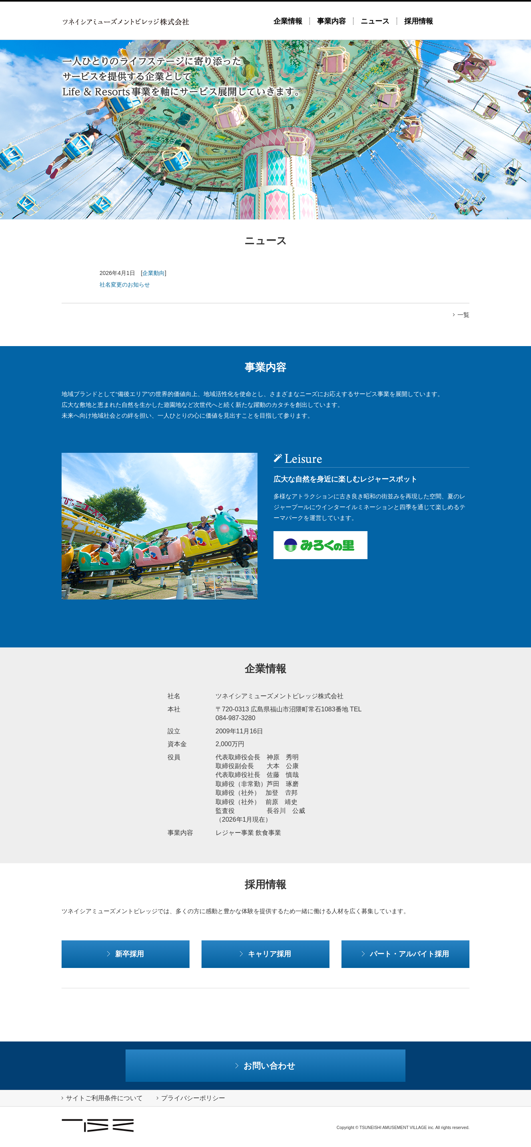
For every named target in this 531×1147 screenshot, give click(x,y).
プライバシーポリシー (191, 1098)
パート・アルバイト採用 (405, 954)
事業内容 (331, 21)
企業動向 (153, 273)
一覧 (461, 314)
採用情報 (418, 21)
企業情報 (287, 21)
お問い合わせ (266, 1065)
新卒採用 (125, 954)
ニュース (375, 21)
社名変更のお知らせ (125, 284)
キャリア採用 (265, 954)
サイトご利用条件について (102, 1098)
